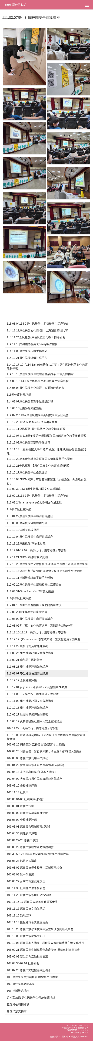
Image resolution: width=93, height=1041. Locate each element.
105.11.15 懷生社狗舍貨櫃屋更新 (27, 922)
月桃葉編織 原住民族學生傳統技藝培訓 (31, 997)
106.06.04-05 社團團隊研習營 (25, 799)
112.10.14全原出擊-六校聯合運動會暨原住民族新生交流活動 (44, 570)
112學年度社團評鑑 (19, 509)
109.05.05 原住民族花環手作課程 (27, 758)
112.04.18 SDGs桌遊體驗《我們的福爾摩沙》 (35, 605)
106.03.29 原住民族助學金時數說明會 (30, 847)
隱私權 (65, 1036)
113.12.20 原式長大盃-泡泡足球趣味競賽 (32, 422)
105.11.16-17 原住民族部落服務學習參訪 (32, 901)
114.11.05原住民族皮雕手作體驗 (27, 351)
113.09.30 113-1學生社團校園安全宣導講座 (34, 488)
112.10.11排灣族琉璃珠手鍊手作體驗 (30, 577)
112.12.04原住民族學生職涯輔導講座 (30, 536)
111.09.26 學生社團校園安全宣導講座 (30, 653)
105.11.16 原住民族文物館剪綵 (26, 908)
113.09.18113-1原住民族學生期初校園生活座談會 (38, 495)
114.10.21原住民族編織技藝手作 (27, 357)
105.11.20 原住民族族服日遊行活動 (29, 895)
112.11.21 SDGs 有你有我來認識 (27, 557)
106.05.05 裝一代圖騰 (20, 874)
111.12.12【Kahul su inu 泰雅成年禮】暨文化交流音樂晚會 (44, 639)
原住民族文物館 (16, 1011)
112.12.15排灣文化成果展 (23, 529)
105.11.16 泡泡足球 (19, 915)
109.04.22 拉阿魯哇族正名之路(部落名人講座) (35, 765)
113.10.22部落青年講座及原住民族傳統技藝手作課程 (40, 458)
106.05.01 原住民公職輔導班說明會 (29, 826)
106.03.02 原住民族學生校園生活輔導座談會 (34, 867)
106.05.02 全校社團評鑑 (22, 819)
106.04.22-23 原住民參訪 (22, 840)
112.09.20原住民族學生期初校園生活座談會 (34, 584)
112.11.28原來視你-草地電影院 (26, 543)
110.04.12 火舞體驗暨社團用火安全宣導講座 (34, 721)
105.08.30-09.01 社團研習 (23, 963)
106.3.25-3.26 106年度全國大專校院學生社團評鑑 (38, 853)
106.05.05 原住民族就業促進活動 (27, 812)
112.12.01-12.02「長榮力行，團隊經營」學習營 (37, 550)
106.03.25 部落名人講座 (22, 860)
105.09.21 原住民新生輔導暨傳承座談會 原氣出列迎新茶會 (43, 949)
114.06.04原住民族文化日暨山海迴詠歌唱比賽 (35, 387)
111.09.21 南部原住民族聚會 (25, 659)
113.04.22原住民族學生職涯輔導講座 (30, 516)
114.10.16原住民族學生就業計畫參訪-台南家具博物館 (40, 374)
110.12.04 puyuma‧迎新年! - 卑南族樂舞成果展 (37, 687)
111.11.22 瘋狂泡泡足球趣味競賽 (27, 646)
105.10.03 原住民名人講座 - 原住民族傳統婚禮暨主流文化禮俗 (45, 942)
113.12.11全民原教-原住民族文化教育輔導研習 (36, 428)
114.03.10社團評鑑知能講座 (24, 408)
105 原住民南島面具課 (21, 983)
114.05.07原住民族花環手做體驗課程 (30, 401)
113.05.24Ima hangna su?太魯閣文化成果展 (34, 502)
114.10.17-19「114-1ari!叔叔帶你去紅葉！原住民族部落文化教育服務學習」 (47, 366)
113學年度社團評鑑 (19, 394)
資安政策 (54, 1036)
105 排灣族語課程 (18, 990)
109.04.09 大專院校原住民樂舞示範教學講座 (34, 778)
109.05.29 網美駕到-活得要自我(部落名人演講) (36, 744)
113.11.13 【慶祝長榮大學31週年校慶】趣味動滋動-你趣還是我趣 (46, 451)
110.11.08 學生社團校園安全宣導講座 (30, 700)
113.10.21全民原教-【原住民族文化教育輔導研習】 (39, 465)
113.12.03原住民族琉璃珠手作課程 (28, 442)
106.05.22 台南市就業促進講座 (26, 881)
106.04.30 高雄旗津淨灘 (22, 833)
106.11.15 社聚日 (18, 792)
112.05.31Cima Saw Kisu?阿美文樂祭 (30, 591)
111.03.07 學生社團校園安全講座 (27, 673)
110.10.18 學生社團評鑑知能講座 (27, 707)
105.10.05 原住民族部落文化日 (26, 936)
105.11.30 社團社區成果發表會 (26, 888)
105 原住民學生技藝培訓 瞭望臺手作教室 (32, 977)
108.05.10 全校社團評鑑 (22, 785)
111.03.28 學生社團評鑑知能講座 (27, 666)
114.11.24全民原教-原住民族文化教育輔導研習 (36, 337)
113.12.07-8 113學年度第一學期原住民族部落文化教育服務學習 (46, 435)
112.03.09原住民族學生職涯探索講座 (30, 618)
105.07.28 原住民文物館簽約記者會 (29, 970)
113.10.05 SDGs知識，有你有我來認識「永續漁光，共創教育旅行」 (47, 481)
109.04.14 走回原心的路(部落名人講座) (31, 771)
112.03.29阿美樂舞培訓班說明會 (27, 611)
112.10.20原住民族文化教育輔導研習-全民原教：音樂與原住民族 (47, 564)
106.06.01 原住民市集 (20, 806)
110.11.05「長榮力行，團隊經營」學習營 (33, 694)
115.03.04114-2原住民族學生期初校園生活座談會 (38, 323)
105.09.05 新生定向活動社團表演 (27, 956)
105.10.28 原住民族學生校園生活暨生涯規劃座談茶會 (40, 929)
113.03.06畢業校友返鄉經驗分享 (27, 523)
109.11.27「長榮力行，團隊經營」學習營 (33, 728)
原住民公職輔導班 (18, 1004)
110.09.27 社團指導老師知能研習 (27, 714)
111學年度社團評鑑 (19, 598)
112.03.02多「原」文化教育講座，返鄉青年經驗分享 (40, 625)
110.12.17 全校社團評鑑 (22, 680)
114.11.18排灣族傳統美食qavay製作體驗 (32, 344)
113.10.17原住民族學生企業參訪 (27, 472)
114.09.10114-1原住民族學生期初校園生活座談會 (38, 381)
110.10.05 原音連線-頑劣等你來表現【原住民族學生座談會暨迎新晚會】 (46, 737)
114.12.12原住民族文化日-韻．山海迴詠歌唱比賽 (37, 330)
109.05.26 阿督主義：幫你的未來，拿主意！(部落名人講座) (44, 751)
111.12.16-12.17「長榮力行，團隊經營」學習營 (37, 632)
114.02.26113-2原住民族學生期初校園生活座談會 (38, 415)
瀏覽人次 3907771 (79, 1036)
